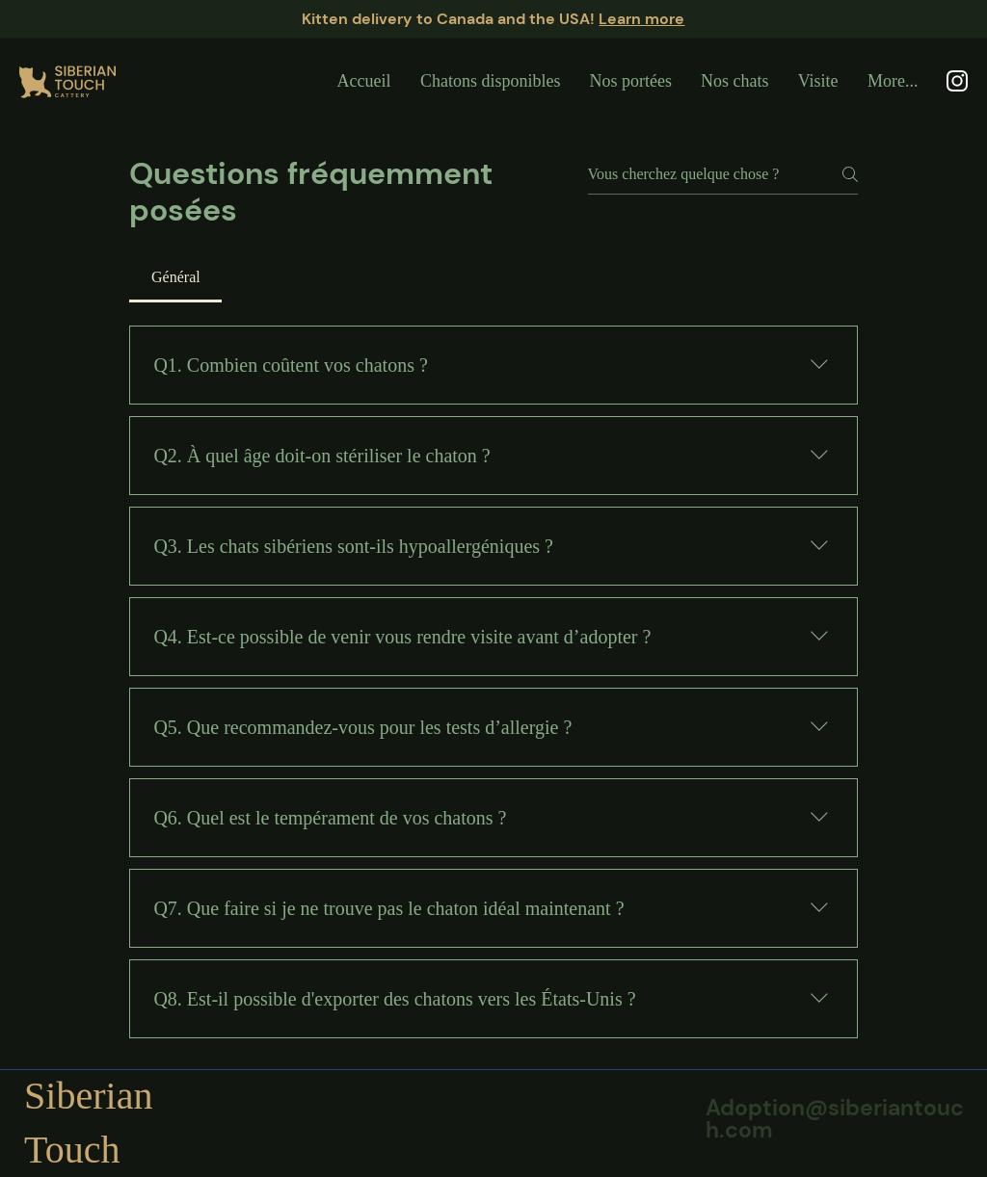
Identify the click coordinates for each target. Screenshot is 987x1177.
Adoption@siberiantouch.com (835, 1119)
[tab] (175, 277)
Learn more (641, 19)
